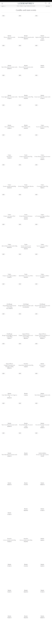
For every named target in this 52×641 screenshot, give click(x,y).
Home (18, 7)
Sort (3, 8)
